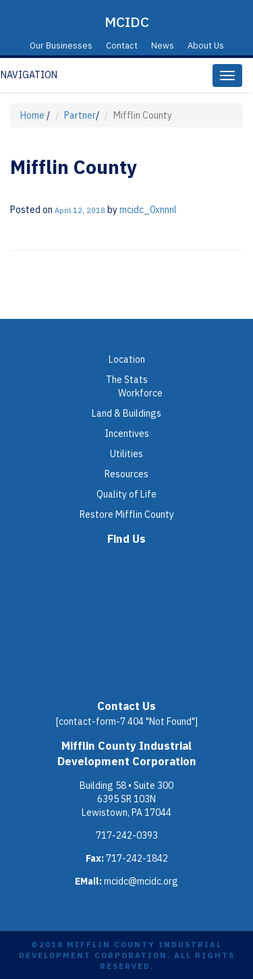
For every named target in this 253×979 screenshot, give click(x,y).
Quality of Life (126, 494)
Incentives (127, 433)
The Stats (127, 380)
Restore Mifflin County (127, 514)
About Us (206, 45)
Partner (80, 115)
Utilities (126, 454)
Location (127, 359)
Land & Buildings (126, 413)
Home (32, 115)
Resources (126, 474)
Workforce (140, 393)
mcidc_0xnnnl (148, 210)
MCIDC (127, 21)
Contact (122, 45)
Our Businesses (61, 45)
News (162, 45)
